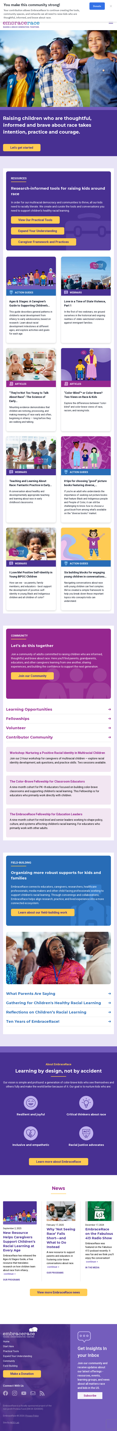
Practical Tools (11, 1351)
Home (6, 1341)
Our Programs (11, 1280)
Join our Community (32, 676)
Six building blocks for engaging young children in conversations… (85, 574)
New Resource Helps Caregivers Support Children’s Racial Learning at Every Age (19, 1241)
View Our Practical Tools (35, 220)
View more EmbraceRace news (58, 1292)
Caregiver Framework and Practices (43, 242)
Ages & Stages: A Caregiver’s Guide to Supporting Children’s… (29, 303)
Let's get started (21, 147)
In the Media (92, 1267)
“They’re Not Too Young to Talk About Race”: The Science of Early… (29, 397)
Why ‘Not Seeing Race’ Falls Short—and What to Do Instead (61, 1238)
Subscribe (90, 1395)
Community (9, 1361)
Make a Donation (22, 1374)
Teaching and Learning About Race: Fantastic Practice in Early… (30, 483)
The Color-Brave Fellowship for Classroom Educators (47, 781)
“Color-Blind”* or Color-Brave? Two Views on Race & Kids (83, 394)
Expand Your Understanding (37, 231)
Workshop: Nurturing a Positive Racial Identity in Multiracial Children (57, 753)
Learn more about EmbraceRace (58, 1162)
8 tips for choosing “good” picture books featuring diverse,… (85, 483)
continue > (9, 1273)
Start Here (8, 1346)
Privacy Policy (32, 1416)
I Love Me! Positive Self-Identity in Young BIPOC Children (30, 574)
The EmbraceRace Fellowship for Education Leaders (46, 814)
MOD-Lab (14, 1422)
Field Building (10, 1365)
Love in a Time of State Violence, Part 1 (85, 303)
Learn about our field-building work (42, 912)
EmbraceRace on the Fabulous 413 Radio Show (99, 1233)
